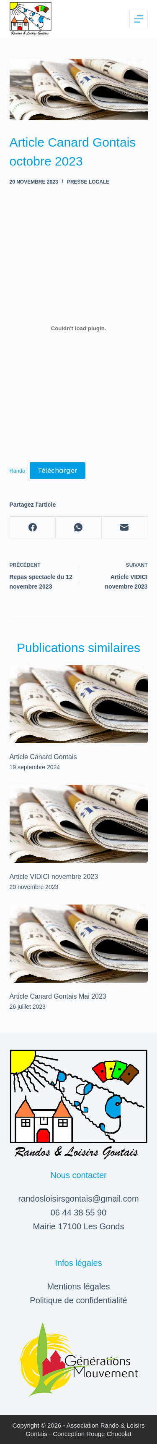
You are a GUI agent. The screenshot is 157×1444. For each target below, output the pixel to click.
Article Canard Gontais (43, 756)
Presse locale (88, 182)
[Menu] (138, 19)
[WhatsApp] (79, 527)
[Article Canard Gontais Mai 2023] (79, 944)
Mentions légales (78, 1286)
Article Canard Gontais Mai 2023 (58, 996)
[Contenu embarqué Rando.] (79, 329)
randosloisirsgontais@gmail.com (78, 1198)
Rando (18, 471)
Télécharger (57, 470)
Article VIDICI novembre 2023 (54, 876)
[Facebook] (33, 527)
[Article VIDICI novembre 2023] (79, 824)
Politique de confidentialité (78, 1300)
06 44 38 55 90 (78, 1212)
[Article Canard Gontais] (79, 704)
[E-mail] (125, 527)
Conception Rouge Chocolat (92, 1433)
